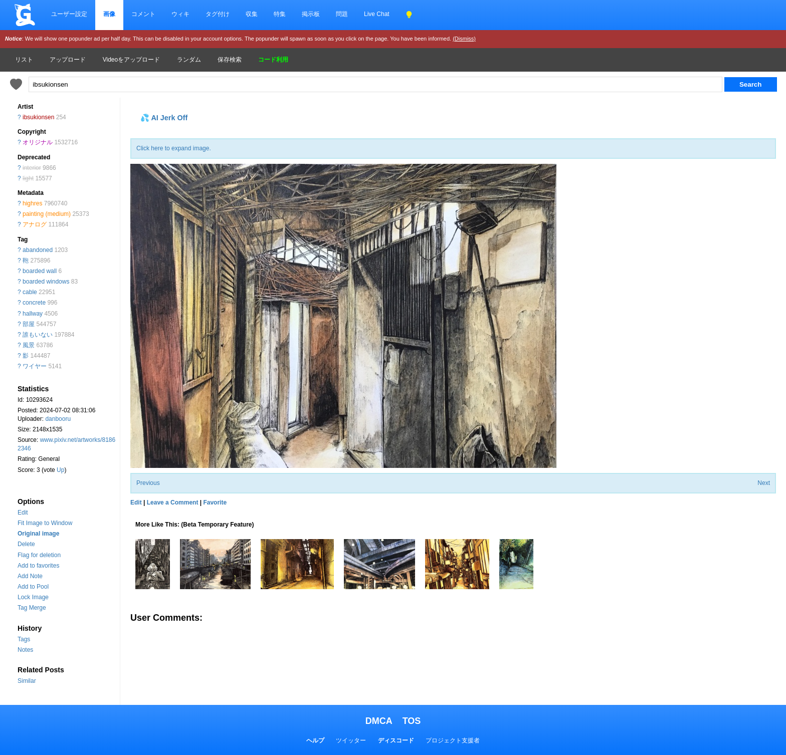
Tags (24, 639)
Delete (26, 544)
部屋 (29, 324)
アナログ (35, 224)
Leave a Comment (173, 502)
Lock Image (33, 597)
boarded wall (40, 271)
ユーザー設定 (69, 14)
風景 (29, 345)
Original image (38, 533)
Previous (148, 482)
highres (32, 203)
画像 (109, 14)
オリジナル (38, 142)
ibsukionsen (38, 117)
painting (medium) (47, 213)
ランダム (189, 59)
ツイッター (351, 740)
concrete (34, 302)
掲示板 (311, 14)
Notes (25, 649)
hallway (33, 313)
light (28, 178)
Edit (23, 512)
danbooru (58, 418)
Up (60, 469)
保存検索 (230, 59)
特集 (280, 14)
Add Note (30, 576)
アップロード (68, 59)
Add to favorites (38, 565)
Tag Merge (32, 607)
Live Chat (376, 14)
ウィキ (180, 14)
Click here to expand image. (173, 148)
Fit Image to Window (45, 523)
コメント (143, 14)
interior (32, 167)
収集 (252, 14)
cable (30, 292)
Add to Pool (33, 586)
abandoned (38, 250)
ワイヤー (35, 366)
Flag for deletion (39, 555)
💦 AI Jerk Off (163, 118)
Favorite (215, 502)
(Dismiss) (464, 39)
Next (763, 482)
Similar (27, 680)
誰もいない (38, 334)
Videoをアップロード (131, 59)
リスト (24, 59)
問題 (342, 14)
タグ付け (218, 14)
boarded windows (46, 281)
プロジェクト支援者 (453, 740)
